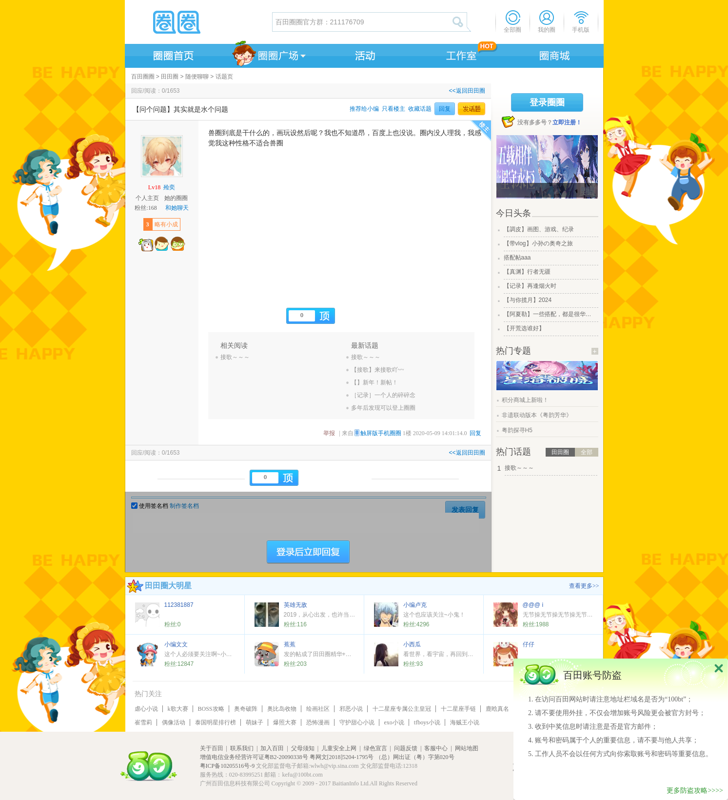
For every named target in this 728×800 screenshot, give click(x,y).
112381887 (179, 604)
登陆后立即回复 (308, 552)
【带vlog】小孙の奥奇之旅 (538, 243)
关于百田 (211, 748)
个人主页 (147, 198)
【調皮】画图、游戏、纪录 (539, 229)
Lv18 (154, 187)
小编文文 (176, 644)
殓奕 (169, 187)
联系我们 (242, 748)
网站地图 (466, 748)
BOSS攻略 (211, 708)
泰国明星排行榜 (215, 722)
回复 (445, 108)
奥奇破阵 (245, 708)
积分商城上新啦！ (525, 400)
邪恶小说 (351, 708)
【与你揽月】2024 (528, 300)
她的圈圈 (176, 198)
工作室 (459, 54)
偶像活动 (173, 722)
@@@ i (533, 604)
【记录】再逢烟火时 (530, 285)
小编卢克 (415, 604)
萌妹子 (254, 722)
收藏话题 (420, 108)
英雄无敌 (295, 604)
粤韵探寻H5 (517, 430)
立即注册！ (567, 122)
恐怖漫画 (318, 722)
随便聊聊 (197, 76)
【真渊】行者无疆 (527, 271)
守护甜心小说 (356, 722)
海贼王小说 (464, 722)
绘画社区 (318, 708)
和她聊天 (177, 207)
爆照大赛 (284, 722)
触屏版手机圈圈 (380, 433)
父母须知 (303, 748)
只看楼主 (393, 108)
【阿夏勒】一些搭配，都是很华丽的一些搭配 (550, 314)
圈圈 (198, 22)
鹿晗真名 (497, 708)
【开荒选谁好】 (524, 328)
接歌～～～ (235, 357)
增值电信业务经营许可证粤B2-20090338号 (254, 757)
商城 (555, 54)
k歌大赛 (178, 708)
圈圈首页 (172, 54)
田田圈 (169, 76)
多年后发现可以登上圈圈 (383, 407)
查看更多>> (584, 585)
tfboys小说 (427, 722)
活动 (364, 54)
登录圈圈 (547, 102)
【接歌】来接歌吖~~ (377, 369)
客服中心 (436, 748)
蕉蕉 (289, 644)
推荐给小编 (364, 108)
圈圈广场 (268, 54)
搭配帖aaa (517, 257)
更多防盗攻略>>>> (695, 790)
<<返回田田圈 (467, 90)
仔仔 (528, 644)
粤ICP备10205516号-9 (227, 765)
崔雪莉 (143, 722)
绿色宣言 (375, 748)
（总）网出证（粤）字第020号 (414, 757)
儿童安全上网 (338, 748)
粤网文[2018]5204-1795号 (342, 757)
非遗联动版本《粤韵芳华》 (537, 415)
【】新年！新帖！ (374, 382)
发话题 (471, 108)
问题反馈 (405, 748)
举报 (329, 433)
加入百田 (272, 748)
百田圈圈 (143, 76)
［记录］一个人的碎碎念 (383, 395)
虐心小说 (146, 708)
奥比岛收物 (281, 708)
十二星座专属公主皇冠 (402, 708)
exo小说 (394, 722)
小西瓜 (412, 644)
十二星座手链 (458, 708)
